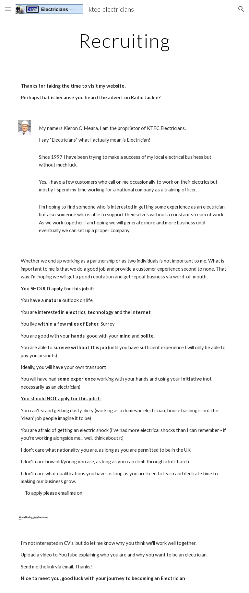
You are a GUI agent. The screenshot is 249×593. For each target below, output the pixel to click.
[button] (8, 9)
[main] (124, 40)
